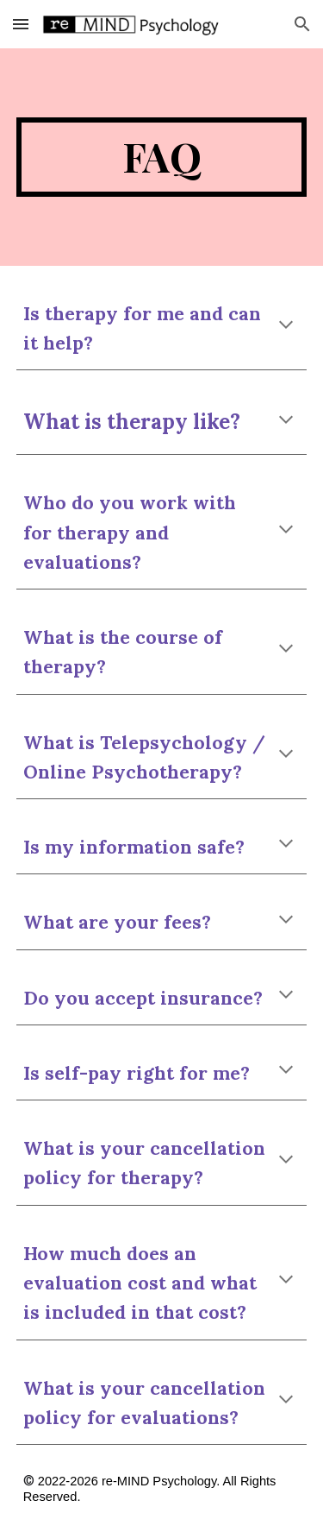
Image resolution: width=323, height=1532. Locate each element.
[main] (161, 157)
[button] (20, 23)
